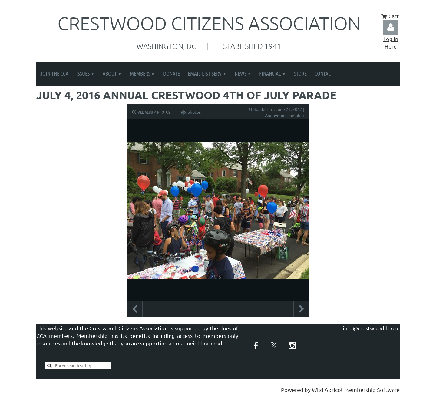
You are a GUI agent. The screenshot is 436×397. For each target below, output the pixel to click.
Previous (134, 309)
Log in (390, 27)
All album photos (154, 112)
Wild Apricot (327, 389)
